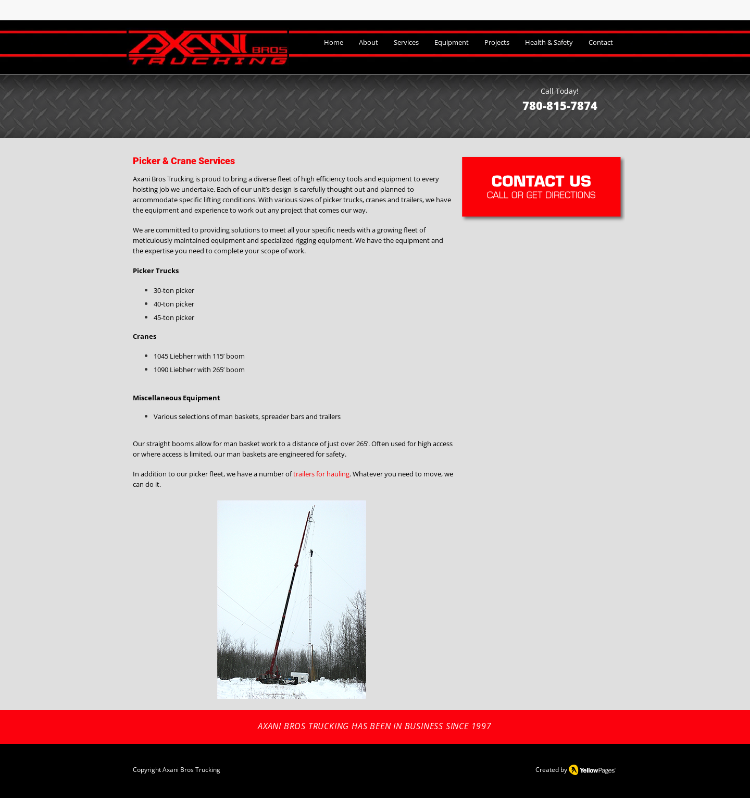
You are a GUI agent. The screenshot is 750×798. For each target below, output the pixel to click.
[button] (292, 599)
